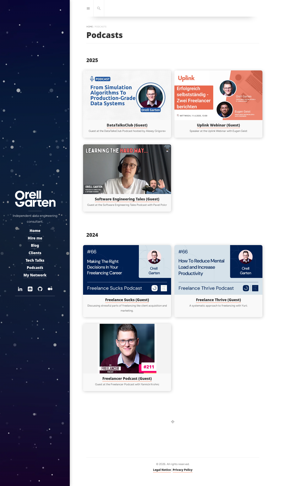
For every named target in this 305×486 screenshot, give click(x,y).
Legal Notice (162, 470)
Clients (34, 252)
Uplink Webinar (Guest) (218, 125)
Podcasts (35, 267)
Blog (35, 245)
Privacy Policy (182, 470)
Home (34, 230)
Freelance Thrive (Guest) (218, 299)
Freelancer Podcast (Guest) (127, 378)
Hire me (35, 238)
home (89, 26)
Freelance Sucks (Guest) (127, 299)
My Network (35, 275)
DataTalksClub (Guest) (127, 125)
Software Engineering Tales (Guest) (127, 198)
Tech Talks (35, 260)
